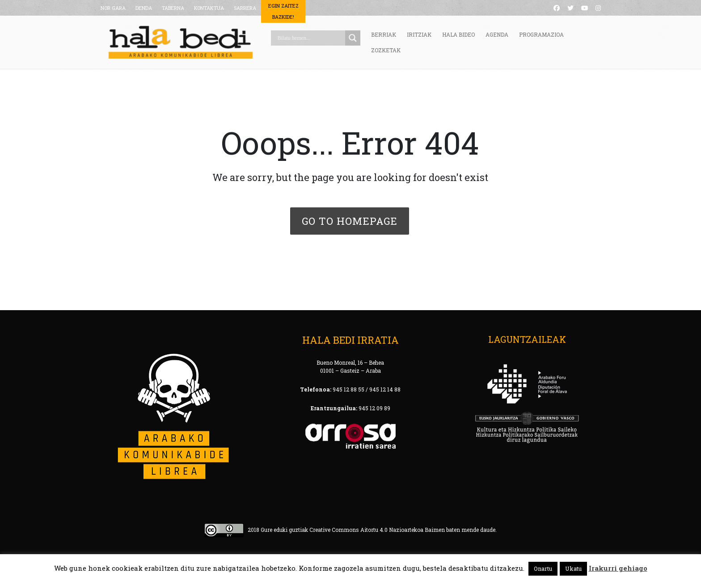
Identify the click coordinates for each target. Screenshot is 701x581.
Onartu (543, 568)
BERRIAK (383, 34)
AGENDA (497, 34)
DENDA (143, 7)
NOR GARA (113, 7)
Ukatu (573, 568)
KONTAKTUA (209, 7)
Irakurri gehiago (618, 568)
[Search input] (310, 38)
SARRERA (245, 7)
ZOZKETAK (386, 50)
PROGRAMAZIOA (541, 34)
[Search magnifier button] (352, 38)
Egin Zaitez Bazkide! (283, 11)
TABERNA (173, 7)
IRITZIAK (419, 34)
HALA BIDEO (458, 34)
